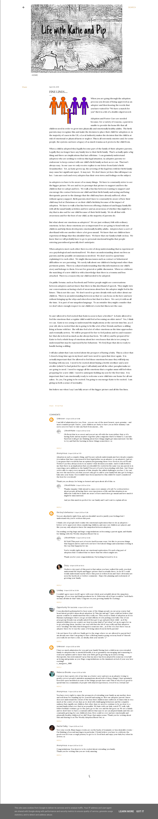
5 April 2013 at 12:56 (83, 538)
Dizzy (66, 565)
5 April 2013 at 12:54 (83, 485)
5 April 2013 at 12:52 (83, 431)
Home (35, 75)
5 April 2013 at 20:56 (71, 590)
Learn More (126, 811)
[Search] (132, 7)
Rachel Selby (62, 726)
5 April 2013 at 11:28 (81, 512)
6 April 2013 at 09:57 (85, 607)
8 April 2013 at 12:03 (75, 745)
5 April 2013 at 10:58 (73, 419)
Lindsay (60, 590)
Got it (140, 811)
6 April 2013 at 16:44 (77, 566)
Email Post (59, 406)
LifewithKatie (69, 431)
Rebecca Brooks (64, 672)
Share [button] (24, 87)
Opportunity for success (67, 607)
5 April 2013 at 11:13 (74, 453)
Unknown (61, 418)
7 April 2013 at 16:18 (75, 692)
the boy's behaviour (65, 512)
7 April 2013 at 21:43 (76, 726)
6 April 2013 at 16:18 (73, 646)
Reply (59, 448)
